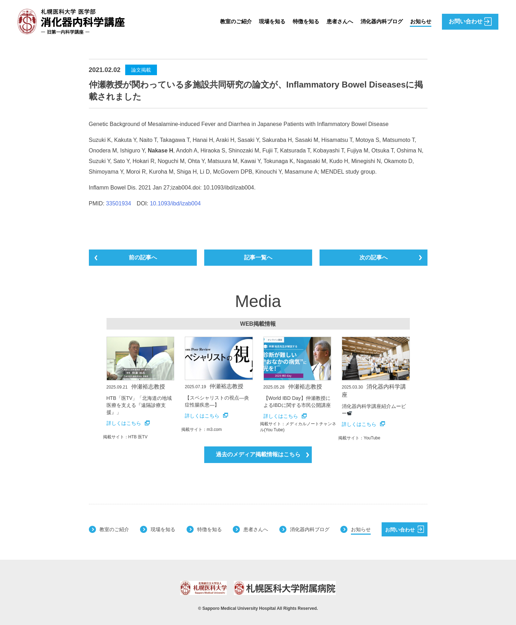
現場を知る (265, 21)
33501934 (118, 203)
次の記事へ (373, 257)
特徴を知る (300, 21)
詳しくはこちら (128, 423)
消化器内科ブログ (379, 21)
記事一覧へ (258, 257)
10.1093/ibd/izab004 (175, 203)
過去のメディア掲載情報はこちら (262, 454)
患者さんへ (335, 21)
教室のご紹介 (227, 21)
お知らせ (420, 21)
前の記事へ (143, 257)
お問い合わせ (404, 529)
